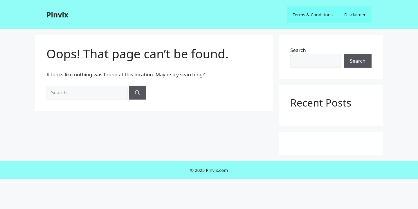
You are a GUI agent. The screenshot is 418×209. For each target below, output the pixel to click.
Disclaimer (355, 14)
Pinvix (57, 14)
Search (298, 50)
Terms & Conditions (313, 14)
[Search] (137, 93)
